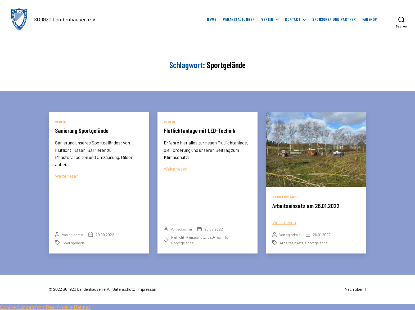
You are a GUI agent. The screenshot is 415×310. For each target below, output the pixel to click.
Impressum (147, 289)
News (211, 19)
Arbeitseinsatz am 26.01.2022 (306, 205)
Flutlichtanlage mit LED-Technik (201, 130)
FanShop (369, 19)
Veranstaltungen (239, 19)
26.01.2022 (322, 234)
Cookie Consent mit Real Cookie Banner (45, 307)
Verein (267, 19)
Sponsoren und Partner (334, 19)
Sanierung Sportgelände (83, 130)
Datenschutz (123, 289)
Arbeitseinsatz (291, 243)
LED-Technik (217, 237)
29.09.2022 (105, 234)
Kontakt (292, 19)
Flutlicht (177, 237)
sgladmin (76, 234)
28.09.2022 (213, 229)
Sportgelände (73, 243)
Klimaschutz (196, 237)
